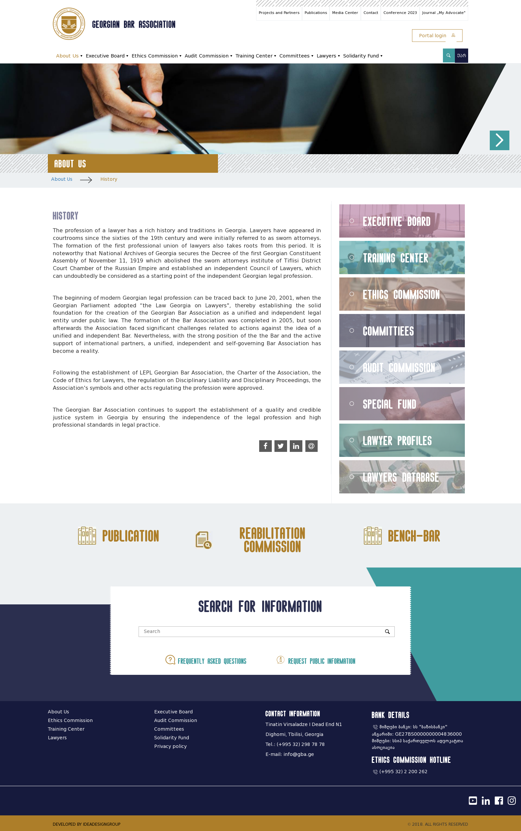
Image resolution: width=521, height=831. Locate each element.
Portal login (437, 36)
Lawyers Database (401, 477)
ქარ (461, 55)
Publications (316, 12)
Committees (294, 56)
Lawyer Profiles (397, 440)
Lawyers (326, 56)
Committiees (388, 331)
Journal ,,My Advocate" (444, 12)
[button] (499, 140)
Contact (371, 12)
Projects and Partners (279, 12)
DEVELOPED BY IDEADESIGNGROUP (86, 824)
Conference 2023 (400, 12)
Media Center (345, 12)
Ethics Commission (155, 56)
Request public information (316, 660)
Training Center (254, 56)
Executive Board (105, 56)
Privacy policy (170, 746)
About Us (67, 56)
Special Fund (390, 404)
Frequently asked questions (206, 660)
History (108, 179)
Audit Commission (207, 56)
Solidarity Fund (361, 56)
